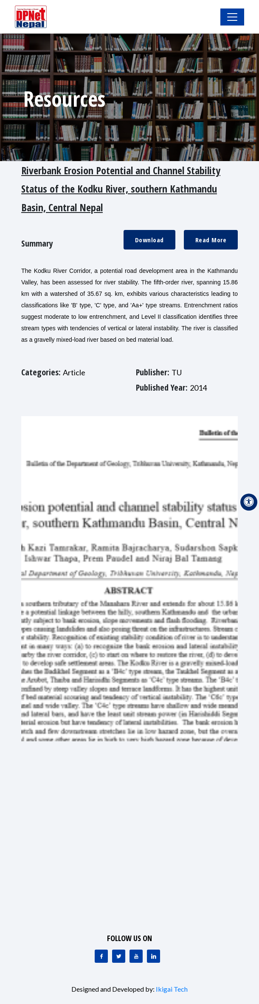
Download (149, 239)
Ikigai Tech (172, 989)
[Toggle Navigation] (232, 17)
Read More (211, 239)
